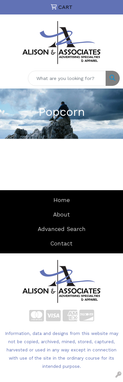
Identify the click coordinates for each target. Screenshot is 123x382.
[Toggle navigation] (10, 78)
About (61, 214)
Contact (61, 243)
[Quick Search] (67, 78)
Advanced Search (62, 229)
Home (61, 200)
